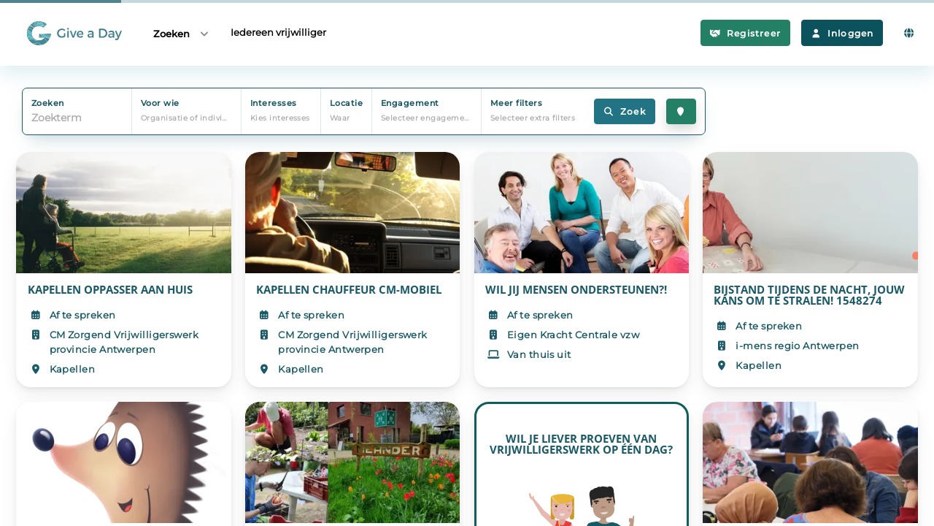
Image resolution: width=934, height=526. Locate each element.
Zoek (624, 111)
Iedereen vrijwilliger (278, 32)
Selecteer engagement (427, 118)
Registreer (745, 33)
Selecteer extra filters (532, 118)
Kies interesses (280, 118)
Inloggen (842, 33)
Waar (340, 118)
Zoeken (181, 33)
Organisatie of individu (187, 118)
